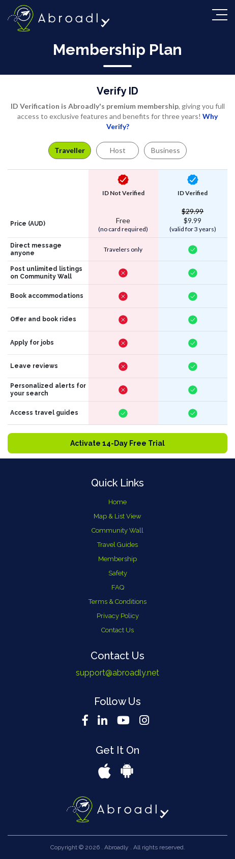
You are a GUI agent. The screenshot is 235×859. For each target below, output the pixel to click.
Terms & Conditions (117, 601)
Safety (117, 573)
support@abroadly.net (117, 673)
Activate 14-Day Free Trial (117, 443)
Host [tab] (118, 150)
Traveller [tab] (69, 150)
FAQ (117, 587)
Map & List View (117, 516)
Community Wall (117, 530)
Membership (117, 559)
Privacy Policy (118, 615)
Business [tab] (165, 150)
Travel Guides (117, 544)
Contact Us (117, 630)
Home (117, 502)
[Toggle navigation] (219, 14)
